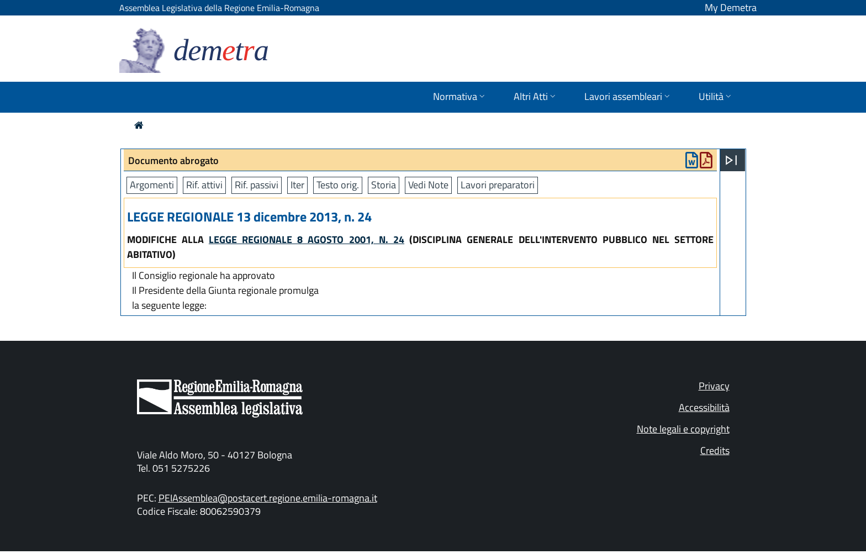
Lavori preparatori (498, 184)
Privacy (714, 385)
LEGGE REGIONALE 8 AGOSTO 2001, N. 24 (306, 239)
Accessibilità (704, 407)
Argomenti (152, 184)
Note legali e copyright (683, 428)
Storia (383, 184)
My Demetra (731, 7)
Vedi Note (428, 184)
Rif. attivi (204, 184)
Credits (715, 450)
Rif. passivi (256, 184)
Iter (297, 184)
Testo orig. (337, 184)
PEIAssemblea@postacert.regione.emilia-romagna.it (268, 497)
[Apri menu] (731, 160)
